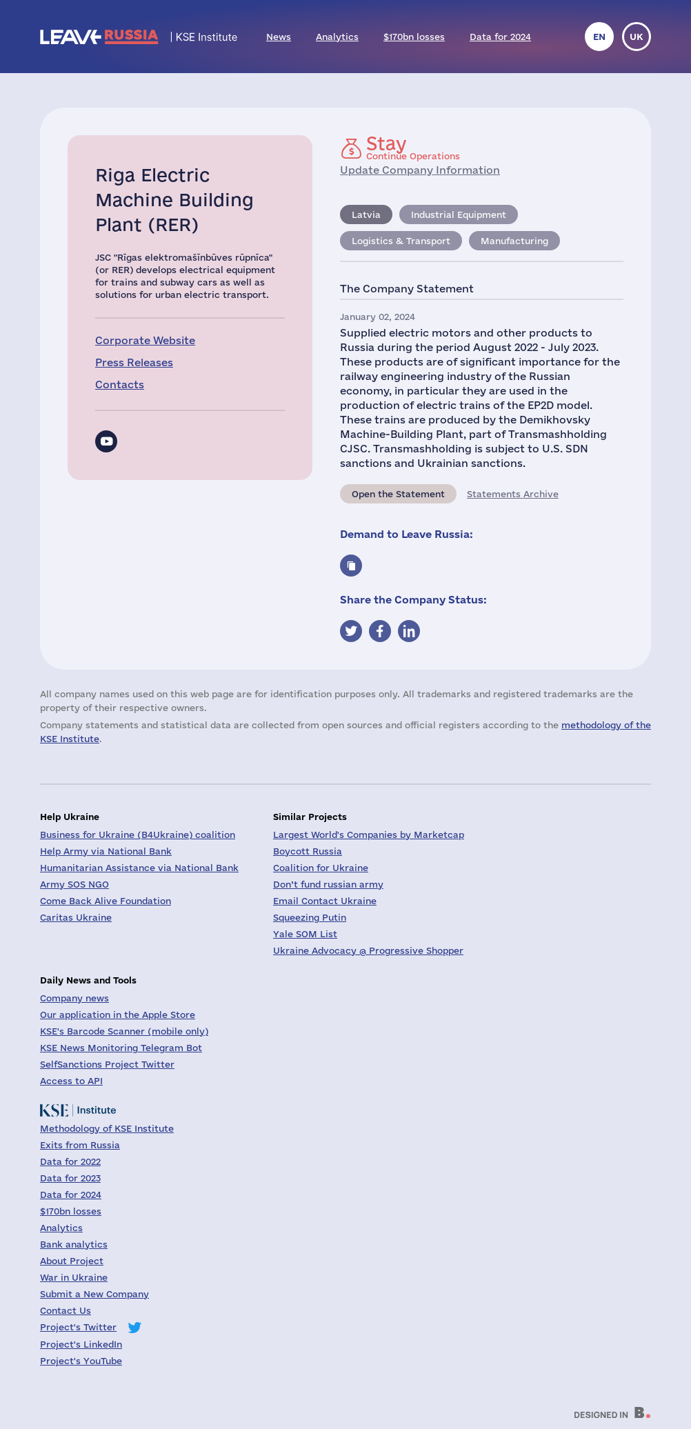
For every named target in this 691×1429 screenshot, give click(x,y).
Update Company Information (420, 170)
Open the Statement (398, 494)
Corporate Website (145, 340)
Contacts (119, 384)
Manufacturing (514, 241)
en (599, 36)
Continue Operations (413, 147)
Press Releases (134, 362)
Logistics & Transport (401, 241)
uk (636, 36)
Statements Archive (513, 494)
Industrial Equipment (458, 214)
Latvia (366, 214)
